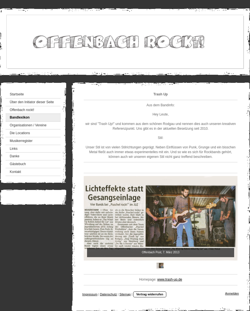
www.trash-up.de (169, 279)
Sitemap (125, 294)
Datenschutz (108, 294)
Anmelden (232, 293)
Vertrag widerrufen (149, 294)
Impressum (89, 294)
